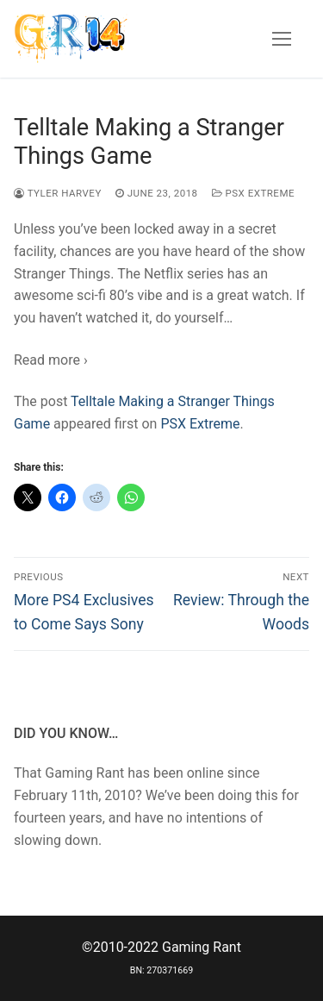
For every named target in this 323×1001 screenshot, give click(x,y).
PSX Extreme (253, 193)
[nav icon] (281, 39)
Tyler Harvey (58, 193)
